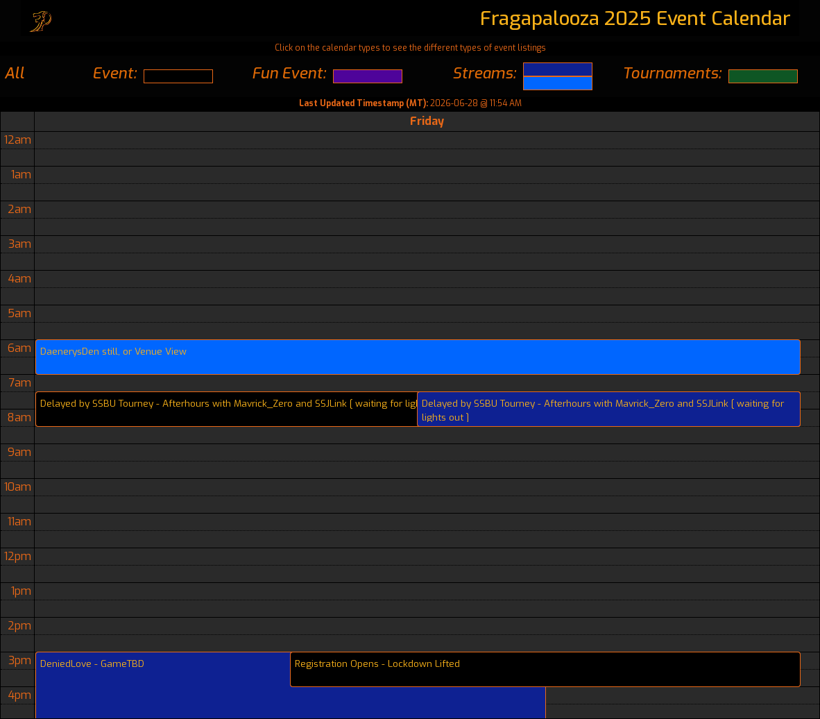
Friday (427, 121)
